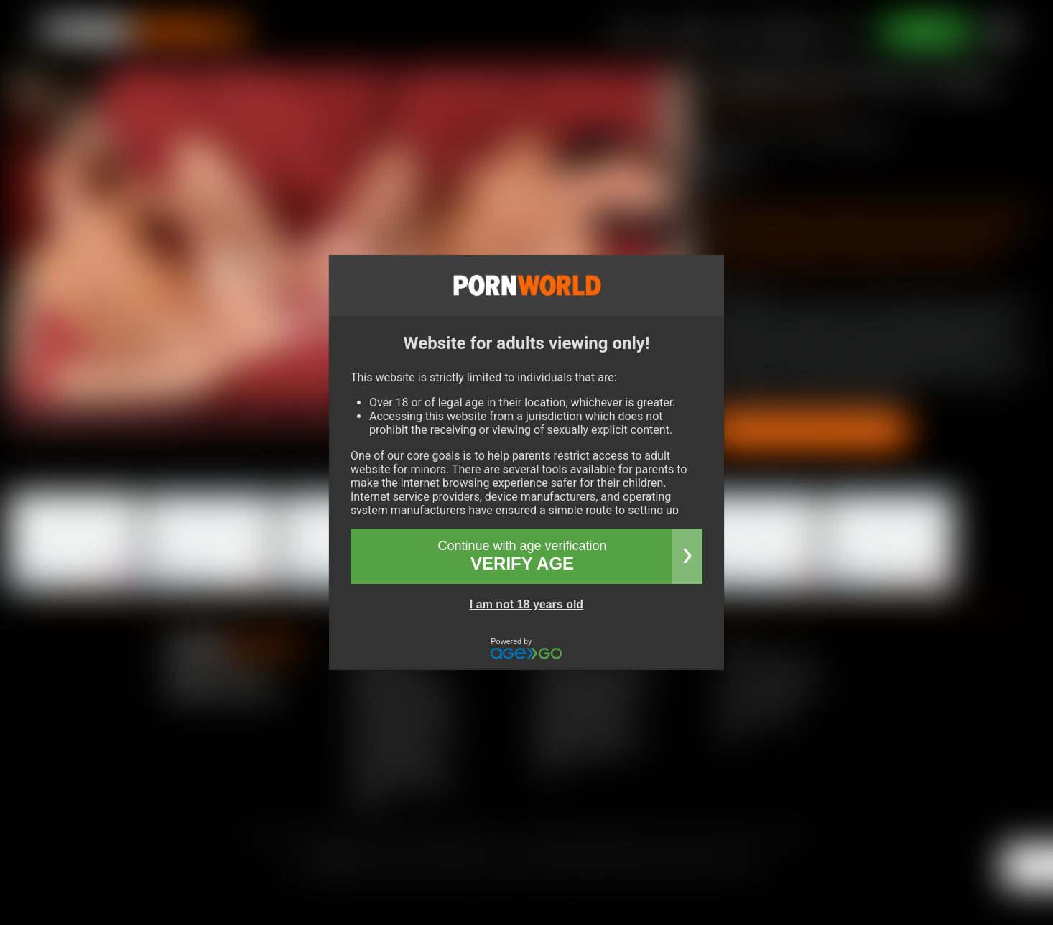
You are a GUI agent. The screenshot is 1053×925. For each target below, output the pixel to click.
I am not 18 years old (526, 604)
